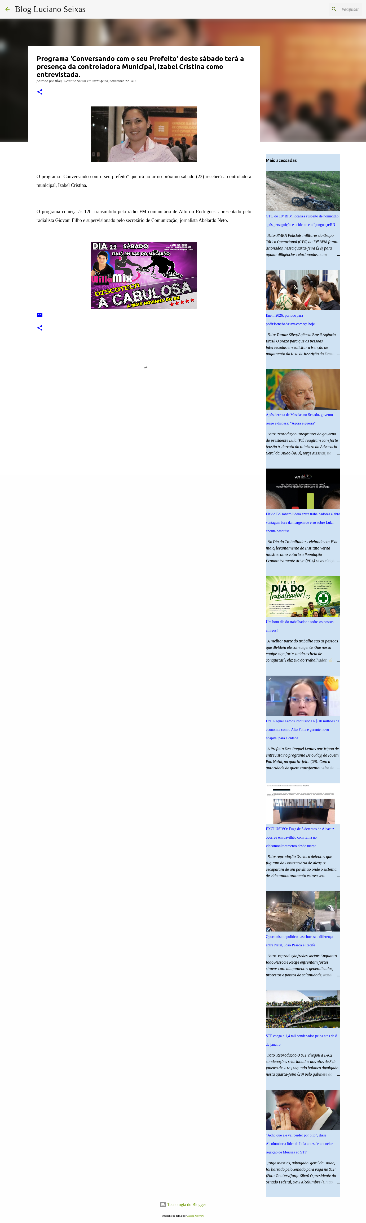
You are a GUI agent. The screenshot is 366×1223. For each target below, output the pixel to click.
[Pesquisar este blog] (334, 9)
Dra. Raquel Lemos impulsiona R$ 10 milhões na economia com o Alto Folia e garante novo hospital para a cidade (302, 729)
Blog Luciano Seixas (50, 9)
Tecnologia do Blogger (183, 1204)
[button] (40, 92)
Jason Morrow (195, 1215)
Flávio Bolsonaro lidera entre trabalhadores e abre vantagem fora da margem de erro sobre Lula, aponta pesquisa (303, 522)
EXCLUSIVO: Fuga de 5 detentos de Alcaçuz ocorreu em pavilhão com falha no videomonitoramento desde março (300, 837)
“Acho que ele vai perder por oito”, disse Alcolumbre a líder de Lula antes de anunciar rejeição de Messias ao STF (299, 1143)
